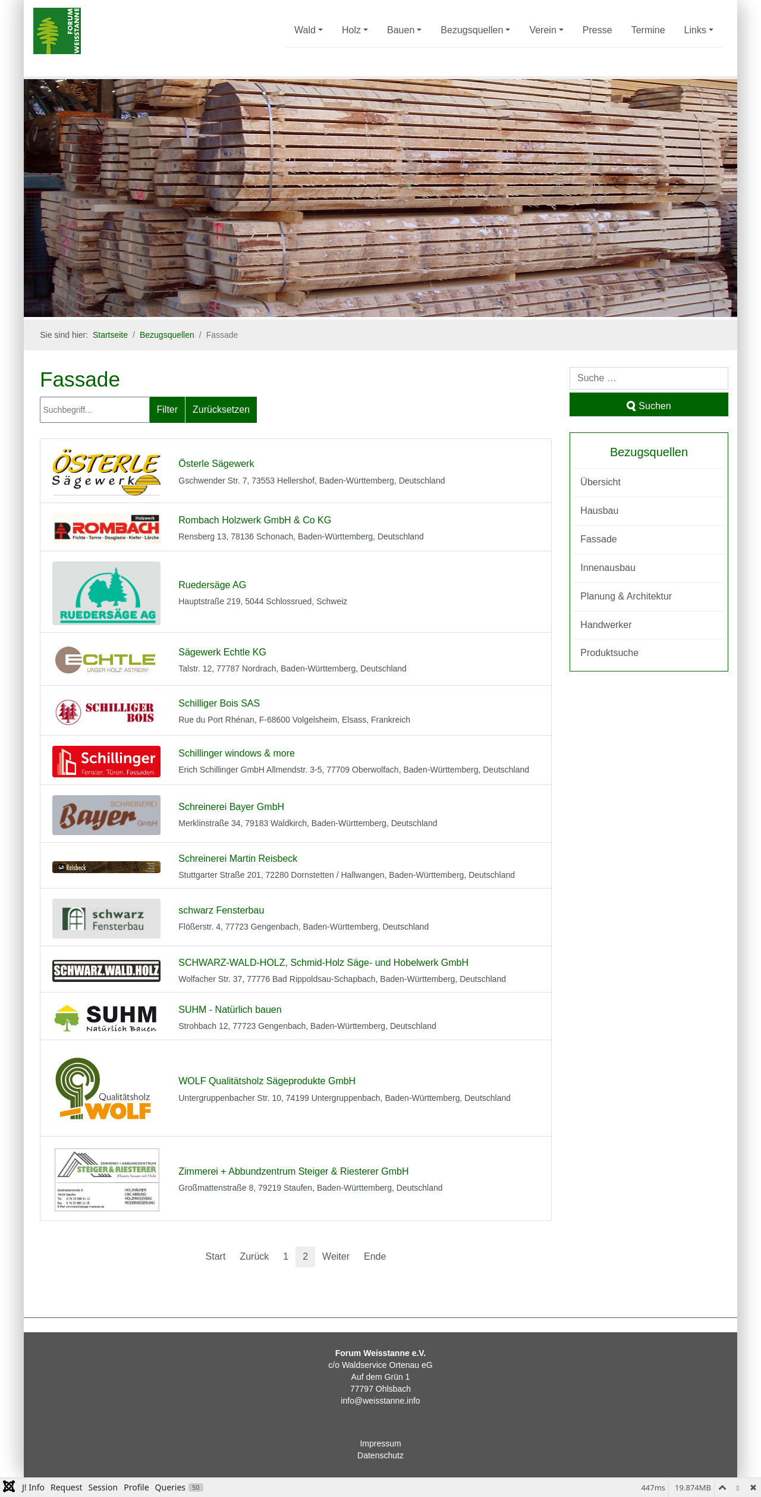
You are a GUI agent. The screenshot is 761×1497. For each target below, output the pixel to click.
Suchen (649, 406)
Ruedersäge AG (212, 585)
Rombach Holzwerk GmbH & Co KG (254, 520)
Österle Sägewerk (216, 464)
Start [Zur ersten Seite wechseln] (216, 1256)
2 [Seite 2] (305, 1256)
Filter (167, 409)
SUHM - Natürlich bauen (229, 1010)
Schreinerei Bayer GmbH (231, 807)
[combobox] (649, 378)
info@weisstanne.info (380, 1400)
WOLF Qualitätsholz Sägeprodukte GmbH (267, 1081)
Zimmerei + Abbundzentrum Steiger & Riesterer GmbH (293, 1171)
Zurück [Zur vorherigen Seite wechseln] (254, 1256)
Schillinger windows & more (236, 753)
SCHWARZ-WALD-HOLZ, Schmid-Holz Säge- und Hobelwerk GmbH (323, 963)
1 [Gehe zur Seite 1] (285, 1256)
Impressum (380, 1443)
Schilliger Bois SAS (219, 703)
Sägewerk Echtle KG (222, 652)
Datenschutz (380, 1455)
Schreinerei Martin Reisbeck (237, 858)
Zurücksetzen (221, 409)
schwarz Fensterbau (221, 910)
